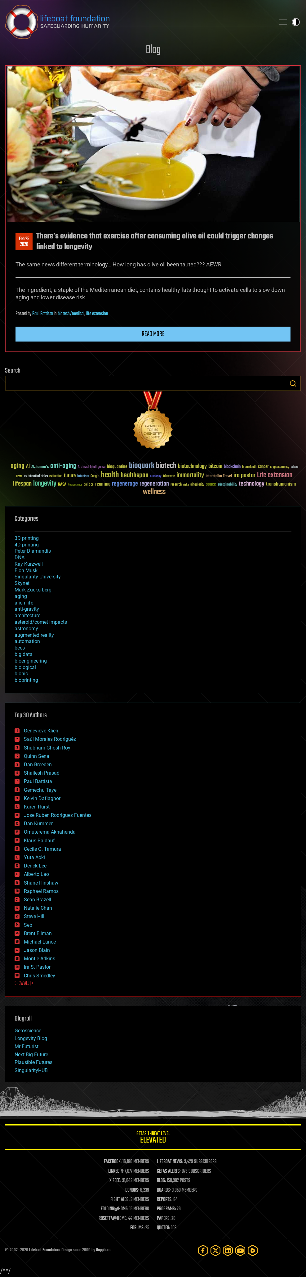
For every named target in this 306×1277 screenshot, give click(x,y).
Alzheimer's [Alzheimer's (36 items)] (40, 467)
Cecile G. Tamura (42, 849)
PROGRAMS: (166, 1209)
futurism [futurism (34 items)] (83, 476)
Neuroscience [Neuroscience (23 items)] (75, 485)
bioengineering (31, 661)
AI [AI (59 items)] (28, 467)
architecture (27, 615)
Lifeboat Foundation (44, 1250)
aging (21, 596)
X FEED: (115, 1181)
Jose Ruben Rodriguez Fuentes (57, 815)
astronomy (26, 629)
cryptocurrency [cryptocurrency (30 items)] (279, 467)
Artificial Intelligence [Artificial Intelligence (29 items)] (91, 467)
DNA (19, 557)
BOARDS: (164, 1190)
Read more (153, 334)
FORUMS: (137, 1228)
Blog (153, 50)
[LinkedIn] (228, 1250)
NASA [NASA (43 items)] (62, 484)
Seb (28, 925)
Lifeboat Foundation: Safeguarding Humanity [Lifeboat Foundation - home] (137, 22)
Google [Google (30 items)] (95, 476)
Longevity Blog (31, 1038)
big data (24, 654)
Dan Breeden (38, 765)
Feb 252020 (24, 241)
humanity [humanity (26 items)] (156, 476)
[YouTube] (240, 1250)
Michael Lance (40, 942)
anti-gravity (27, 609)
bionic (21, 674)
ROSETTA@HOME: (113, 1219)
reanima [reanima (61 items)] (102, 484)
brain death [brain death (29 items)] (249, 467)
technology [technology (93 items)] (251, 484)
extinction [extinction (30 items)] (55, 476)
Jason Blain (37, 950)
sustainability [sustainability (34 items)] (227, 485)
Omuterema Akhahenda (50, 832)
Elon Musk (26, 570)
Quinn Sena (36, 756)
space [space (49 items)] (211, 484)
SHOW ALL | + (24, 984)
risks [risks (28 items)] (186, 485)
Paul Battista (42, 314)
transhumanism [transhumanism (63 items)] (281, 484)
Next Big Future (31, 1054)
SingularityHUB (31, 1070)
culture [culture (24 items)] (294, 467)
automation (27, 641)
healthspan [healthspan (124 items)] (135, 475)
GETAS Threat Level (153, 1138)
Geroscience (28, 1031)
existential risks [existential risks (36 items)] (36, 476)
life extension (97, 314)
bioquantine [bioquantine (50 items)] (117, 466)
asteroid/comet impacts (41, 622)
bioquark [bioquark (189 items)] (141, 465)
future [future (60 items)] (70, 476)
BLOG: (161, 1181)
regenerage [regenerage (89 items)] (125, 484)
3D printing (27, 538)
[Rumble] (253, 1250)
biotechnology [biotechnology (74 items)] (192, 466)
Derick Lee (35, 866)
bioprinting (26, 680)
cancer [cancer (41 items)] (263, 466)
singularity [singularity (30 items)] (197, 485)
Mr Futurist (26, 1046)
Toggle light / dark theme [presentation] (296, 22)
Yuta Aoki (34, 857)
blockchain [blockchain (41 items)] (232, 466)
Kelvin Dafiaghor (42, 798)
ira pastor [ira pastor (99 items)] (244, 475)
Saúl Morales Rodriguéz (50, 739)
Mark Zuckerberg (33, 590)
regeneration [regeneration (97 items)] (154, 483)
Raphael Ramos (41, 891)
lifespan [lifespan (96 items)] (22, 483)
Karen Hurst (37, 807)
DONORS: (132, 1190)
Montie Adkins (39, 959)
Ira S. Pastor (37, 967)
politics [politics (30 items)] (89, 485)
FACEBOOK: (113, 1162)
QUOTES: (163, 1228)
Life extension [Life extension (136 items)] (274, 475)
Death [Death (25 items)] (19, 476)
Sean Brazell (37, 900)
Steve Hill (34, 916)
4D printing (27, 545)
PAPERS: (164, 1219)
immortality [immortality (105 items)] (190, 475)
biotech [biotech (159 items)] (166, 466)
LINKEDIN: (116, 1171)
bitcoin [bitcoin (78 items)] (215, 466)
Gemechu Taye (40, 790)
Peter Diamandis (33, 551)
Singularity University (38, 577)
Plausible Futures (33, 1062)
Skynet (22, 583)
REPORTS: (164, 1200)
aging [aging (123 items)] (17, 466)
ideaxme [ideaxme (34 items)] (169, 476)
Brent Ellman (38, 933)
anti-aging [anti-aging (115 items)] (63, 466)
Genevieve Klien (41, 731)
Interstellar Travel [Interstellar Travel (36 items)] (219, 476)
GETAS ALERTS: (169, 1171)
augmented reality (34, 635)
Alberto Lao (36, 874)
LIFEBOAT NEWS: (170, 1162)
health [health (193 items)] (110, 475)
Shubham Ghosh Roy (47, 748)
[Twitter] (215, 1250)
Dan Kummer (38, 823)
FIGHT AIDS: (120, 1200)
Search (293, 383)
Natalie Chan (38, 908)
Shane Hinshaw (41, 883)
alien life (24, 603)
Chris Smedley (39, 976)
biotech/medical (71, 314)
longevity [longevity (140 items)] (44, 484)
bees (20, 648)
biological (25, 667)
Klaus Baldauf (39, 841)
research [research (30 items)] (176, 485)
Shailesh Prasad (42, 773)
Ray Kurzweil (29, 564)
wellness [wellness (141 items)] (154, 492)
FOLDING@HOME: (114, 1209)
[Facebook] (203, 1250)
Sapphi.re (103, 1250)
